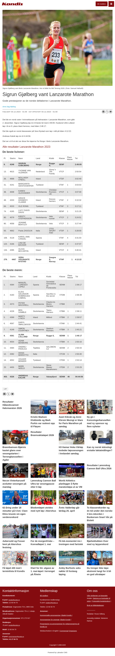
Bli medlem (101, 4)
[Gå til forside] (12, 4)
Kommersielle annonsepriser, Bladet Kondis (56, 615)
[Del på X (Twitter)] (107, 111)
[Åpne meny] (111, 4)
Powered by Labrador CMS (57, 652)
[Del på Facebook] (103, 111)
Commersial (64, 631)
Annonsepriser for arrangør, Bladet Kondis (55, 620)
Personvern (91, 610)
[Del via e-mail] (110, 111)
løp (5, 389)
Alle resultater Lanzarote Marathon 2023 (26, 146)
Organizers (73, 631)
